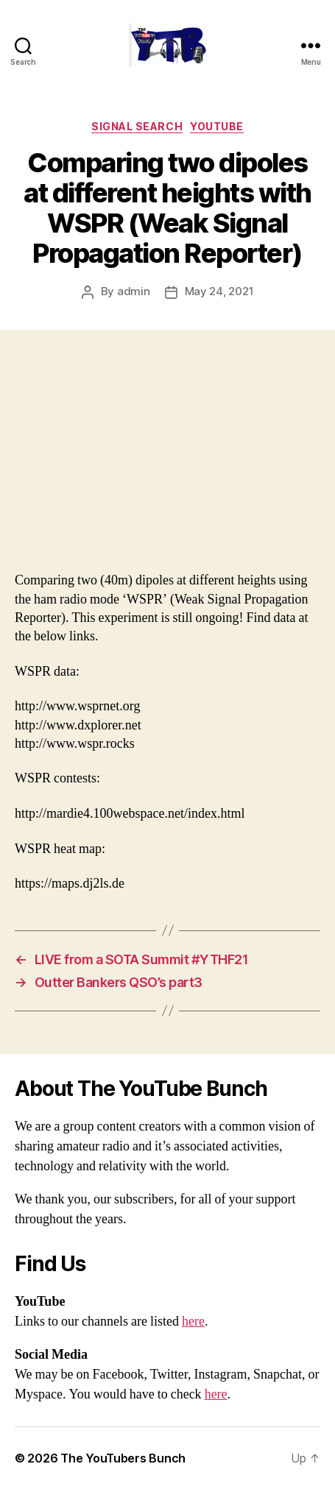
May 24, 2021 (219, 291)
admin (133, 291)
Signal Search (137, 126)
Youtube (217, 126)
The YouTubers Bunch (123, 1458)
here (193, 1321)
